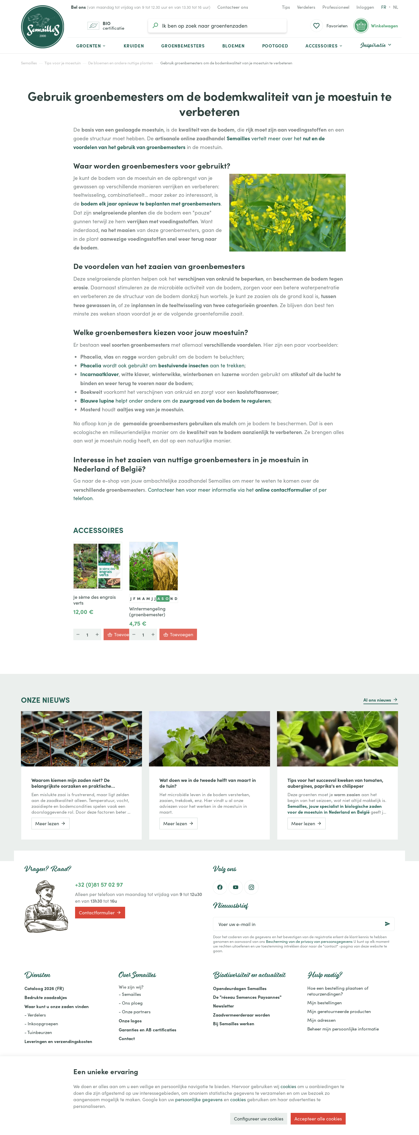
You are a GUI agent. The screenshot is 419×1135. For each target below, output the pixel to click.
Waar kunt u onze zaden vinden (56, 1006)
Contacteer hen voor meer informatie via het (201, 489)
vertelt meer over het (276, 138)
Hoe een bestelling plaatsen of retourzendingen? (337, 991)
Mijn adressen (321, 1020)
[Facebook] (220, 887)
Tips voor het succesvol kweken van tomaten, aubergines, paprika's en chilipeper (335, 783)
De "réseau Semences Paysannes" (247, 997)
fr (383, 7)
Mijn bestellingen (324, 1002)
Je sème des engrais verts (94, 600)
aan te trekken (226, 365)
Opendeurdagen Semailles (240, 988)
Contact (127, 1038)
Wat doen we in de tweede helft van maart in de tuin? (207, 783)
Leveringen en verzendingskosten (58, 1041)
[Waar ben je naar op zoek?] (217, 26)
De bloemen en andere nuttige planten (120, 63)
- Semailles (130, 994)
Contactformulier (100, 912)
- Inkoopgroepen (41, 1023)
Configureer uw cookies (258, 1118)
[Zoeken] (155, 26)
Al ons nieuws (377, 700)
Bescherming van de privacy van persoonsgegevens (309, 941)
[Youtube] (236, 887)
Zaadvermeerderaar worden (241, 1015)
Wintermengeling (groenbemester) (147, 611)
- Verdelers (35, 1015)
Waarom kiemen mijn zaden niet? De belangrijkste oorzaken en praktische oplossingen (71, 783)
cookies (288, 1086)
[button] (324, 45)
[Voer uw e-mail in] (304, 924)
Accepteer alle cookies (318, 1118)
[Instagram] (251, 887)
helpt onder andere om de (147, 400)
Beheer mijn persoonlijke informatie (343, 1029)
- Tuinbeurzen (38, 1032)
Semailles (29, 63)
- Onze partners (135, 1011)
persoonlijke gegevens (199, 1099)
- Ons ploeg (131, 1003)
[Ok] (388, 924)
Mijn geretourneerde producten (339, 1011)
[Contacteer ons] (233, 7)
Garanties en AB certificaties (147, 1029)
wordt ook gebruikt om (129, 365)
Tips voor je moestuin (63, 63)
